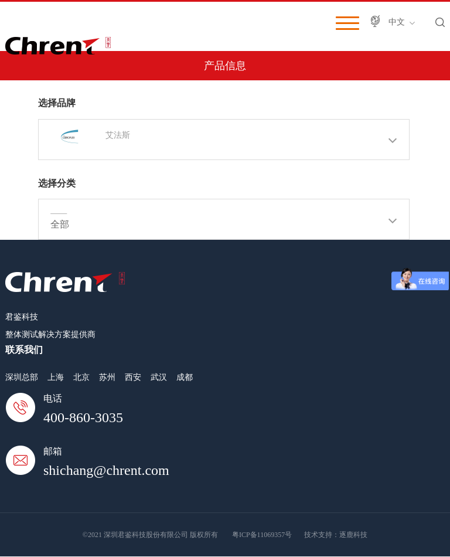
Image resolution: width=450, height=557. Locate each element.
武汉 (159, 377)
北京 (81, 377)
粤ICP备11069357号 (262, 535)
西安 (133, 377)
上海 (55, 377)
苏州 (107, 377)
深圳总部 (21, 377)
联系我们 (24, 350)
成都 (184, 377)
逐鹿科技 (353, 535)
